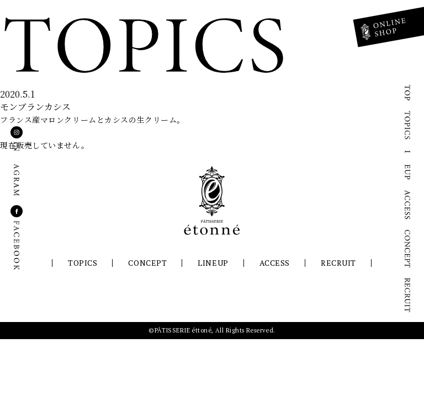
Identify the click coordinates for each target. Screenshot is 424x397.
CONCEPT (147, 262)
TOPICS (82, 262)
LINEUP (213, 262)
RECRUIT (338, 262)
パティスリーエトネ (212, 200)
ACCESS (274, 262)
